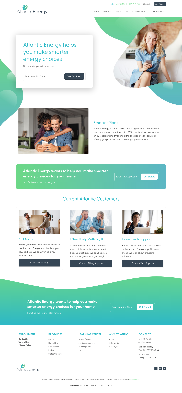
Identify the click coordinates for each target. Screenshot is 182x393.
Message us (146, 342)
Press (80, 351)
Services (107, 12)
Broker (51, 351)
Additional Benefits (141, 12)
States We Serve (55, 354)
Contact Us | (121, 4)
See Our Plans (74, 76)
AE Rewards (114, 343)
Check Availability (39, 263)
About (111, 340)
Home (96, 12)
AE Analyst (113, 347)
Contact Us (23, 339)
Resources (158, 12)
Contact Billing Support (91, 263)
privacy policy (134, 379)
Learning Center (85, 347)
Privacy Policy (24, 345)
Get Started (160, 4)
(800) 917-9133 (134, 4)
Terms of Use (23, 342)
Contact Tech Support (143, 263)
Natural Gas (53, 343)
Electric (51, 340)
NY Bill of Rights (84, 340)
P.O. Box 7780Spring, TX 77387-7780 (148, 356)
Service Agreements (87, 343)
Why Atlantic (121, 12)
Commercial (53, 347)
